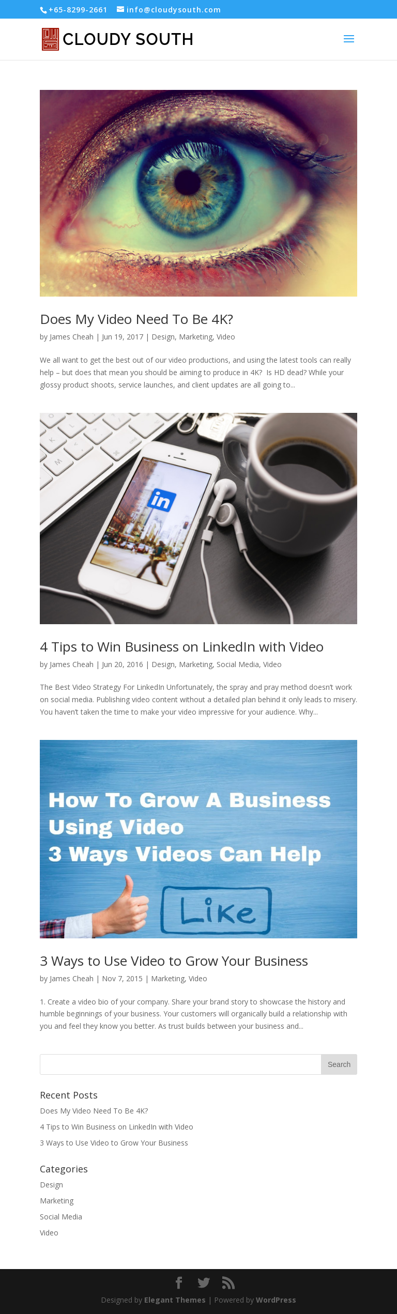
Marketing (195, 337)
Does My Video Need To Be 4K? (136, 319)
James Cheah (72, 337)
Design (163, 337)
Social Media (238, 664)
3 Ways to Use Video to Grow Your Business (174, 960)
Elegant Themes (175, 1300)
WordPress (276, 1300)
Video (226, 337)
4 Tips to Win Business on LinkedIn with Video (182, 646)
